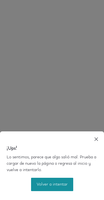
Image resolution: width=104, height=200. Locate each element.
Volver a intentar (52, 184)
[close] (96, 139)
